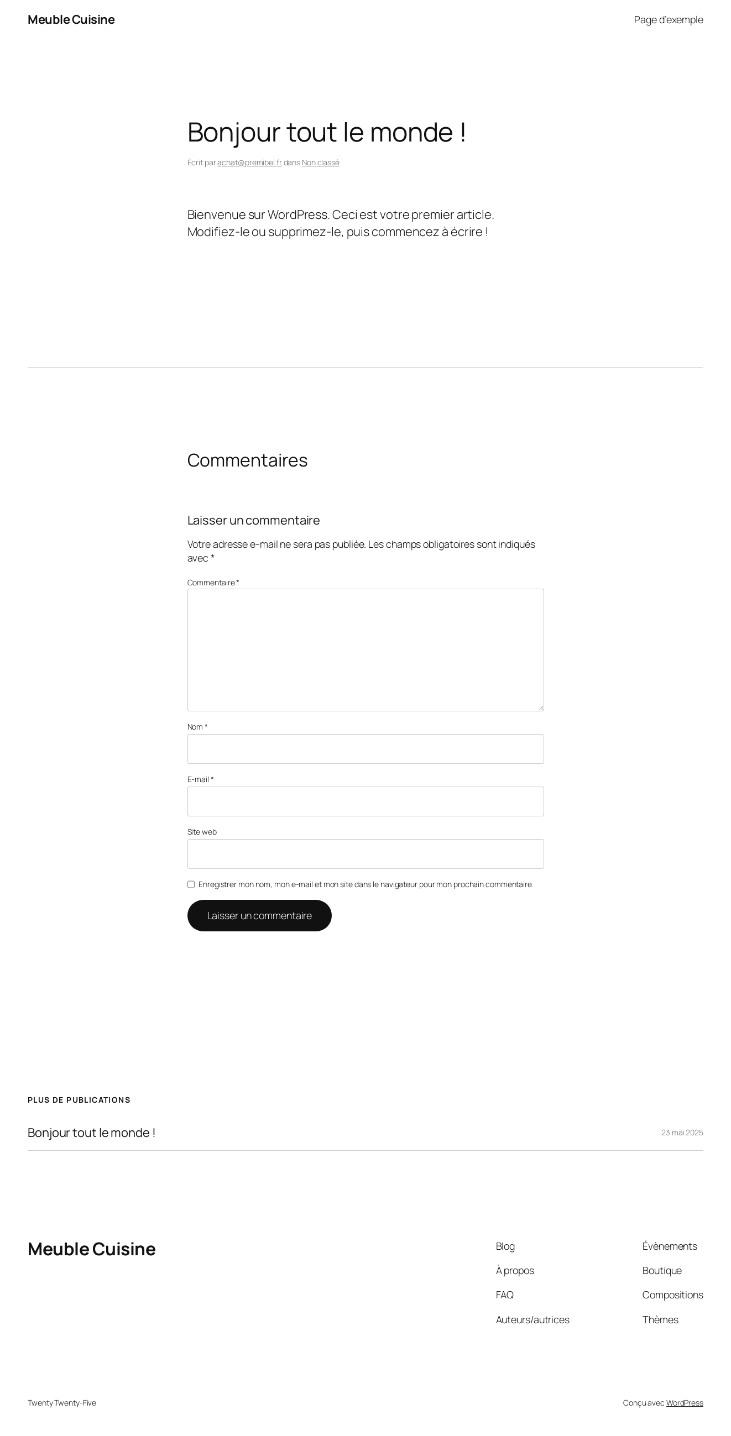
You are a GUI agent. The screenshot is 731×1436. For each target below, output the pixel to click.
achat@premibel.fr (249, 162)
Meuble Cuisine (71, 19)
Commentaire (213, 582)
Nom (197, 726)
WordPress (684, 1402)
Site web (202, 831)
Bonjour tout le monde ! (92, 1133)
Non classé (321, 162)
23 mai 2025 (682, 1132)
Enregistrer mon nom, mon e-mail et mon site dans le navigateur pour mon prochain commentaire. (366, 884)
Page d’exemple (668, 19)
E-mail (200, 779)
